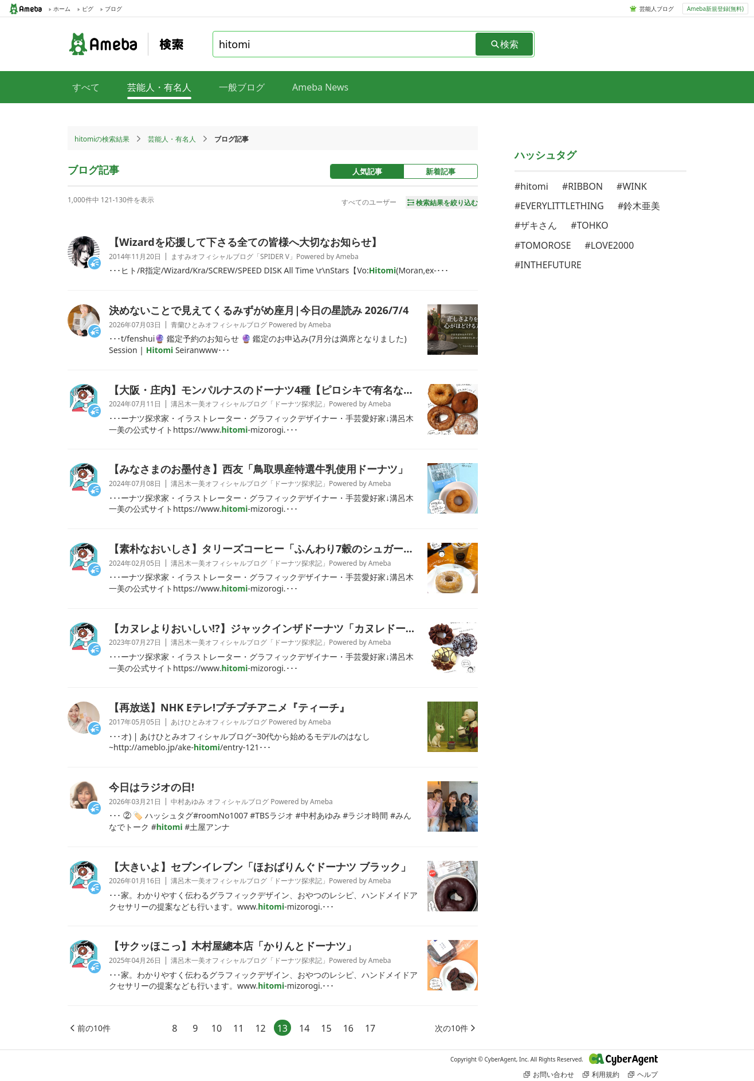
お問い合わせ (549, 1074)
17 (370, 1028)
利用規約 (601, 1074)
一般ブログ (242, 87)
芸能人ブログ (656, 9)
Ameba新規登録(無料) (715, 9)
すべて (86, 87)
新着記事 (440, 171)
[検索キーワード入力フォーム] (345, 44)
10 (216, 1028)
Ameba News (320, 87)
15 (326, 1028)
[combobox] (345, 44)
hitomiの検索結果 (101, 139)
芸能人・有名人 (172, 139)
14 (304, 1028)
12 (260, 1028)
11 (238, 1028)
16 (348, 1028)
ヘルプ (643, 1074)
